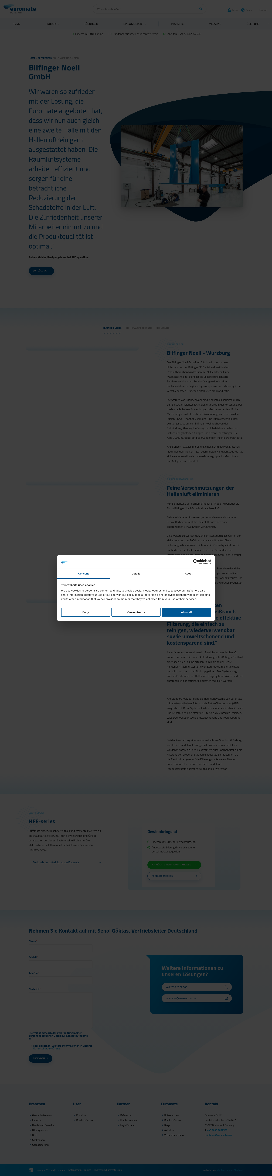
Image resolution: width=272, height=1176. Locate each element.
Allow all (186, 612)
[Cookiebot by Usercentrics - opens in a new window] (195, 562)
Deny (85, 612)
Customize (136, 612)
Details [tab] (136, 573)
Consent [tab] (83, 573)
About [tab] (188, 573)
